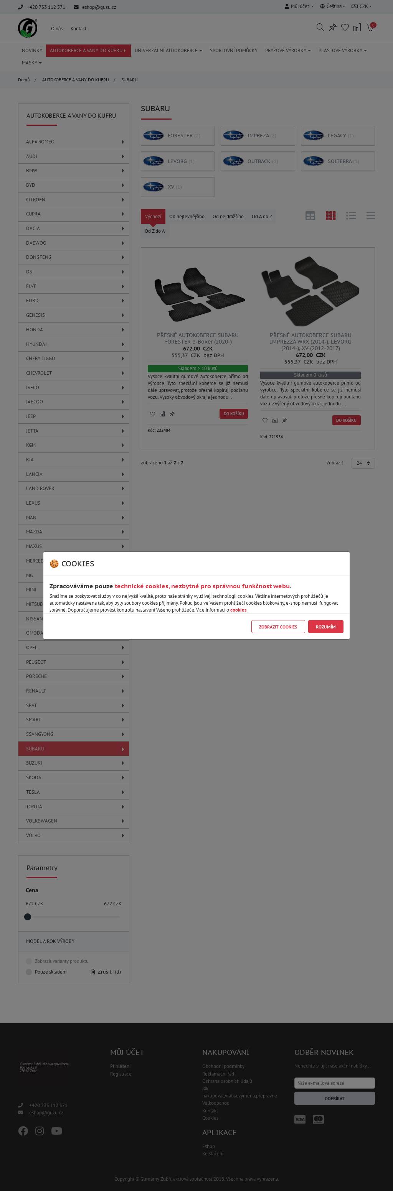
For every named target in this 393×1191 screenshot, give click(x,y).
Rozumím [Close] (326, 627)
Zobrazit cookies (278, 627)
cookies (238, 610)
